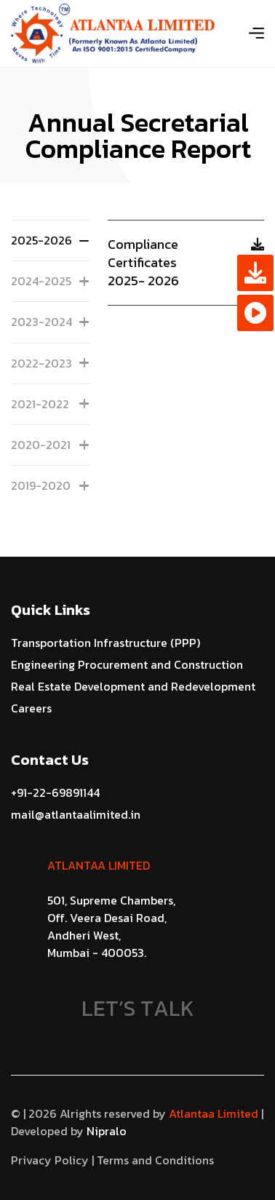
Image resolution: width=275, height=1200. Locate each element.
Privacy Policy (50, 1160)
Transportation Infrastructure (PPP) (105, 642)
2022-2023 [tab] (50, 363)
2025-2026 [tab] (50, 240)
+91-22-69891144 (55, 792)
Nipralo (105, 1131)
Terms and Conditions (155, 1160)
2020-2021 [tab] (50, 444)
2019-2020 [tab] (50, 485)
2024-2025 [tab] (50, 281)
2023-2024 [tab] (50, 321)
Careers (31, 708)
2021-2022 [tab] (50, 404)
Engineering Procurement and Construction (127, 664)
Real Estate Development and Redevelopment (133, 686)
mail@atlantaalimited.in (75, 814)
